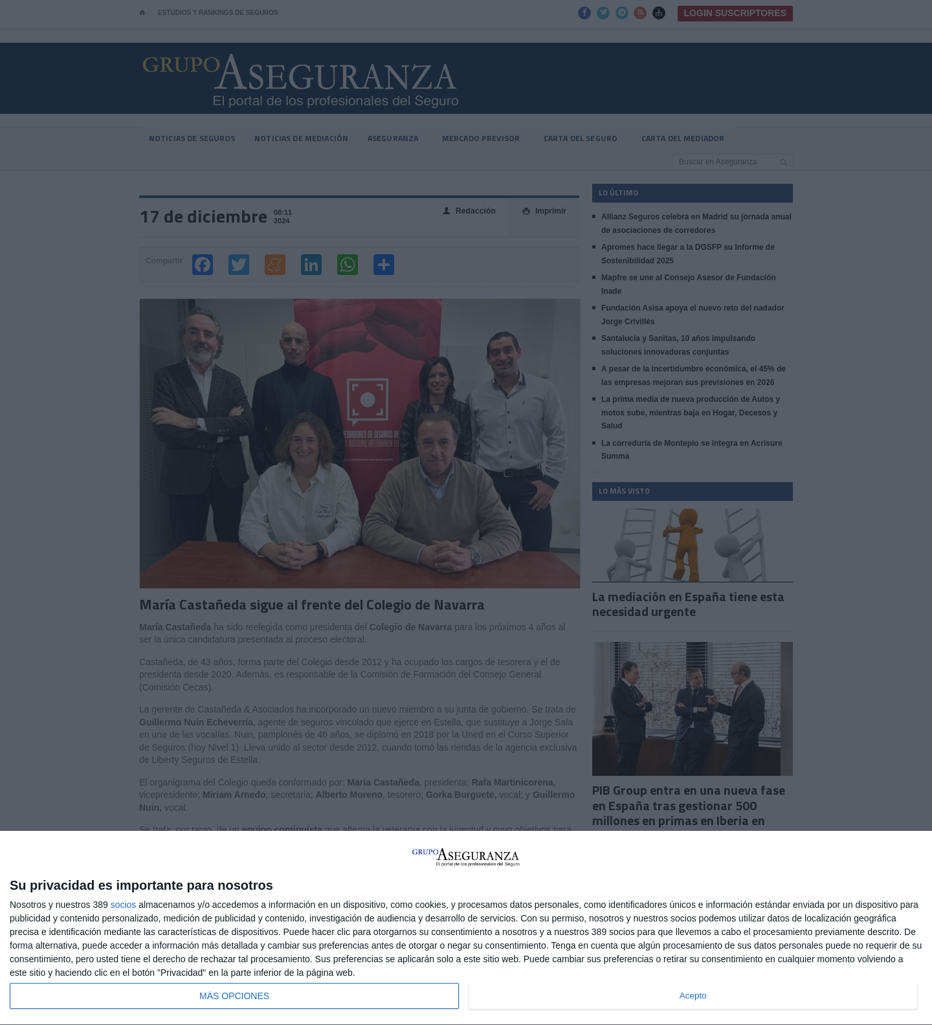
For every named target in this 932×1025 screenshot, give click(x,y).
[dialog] (466, 928)
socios (124, 904)
